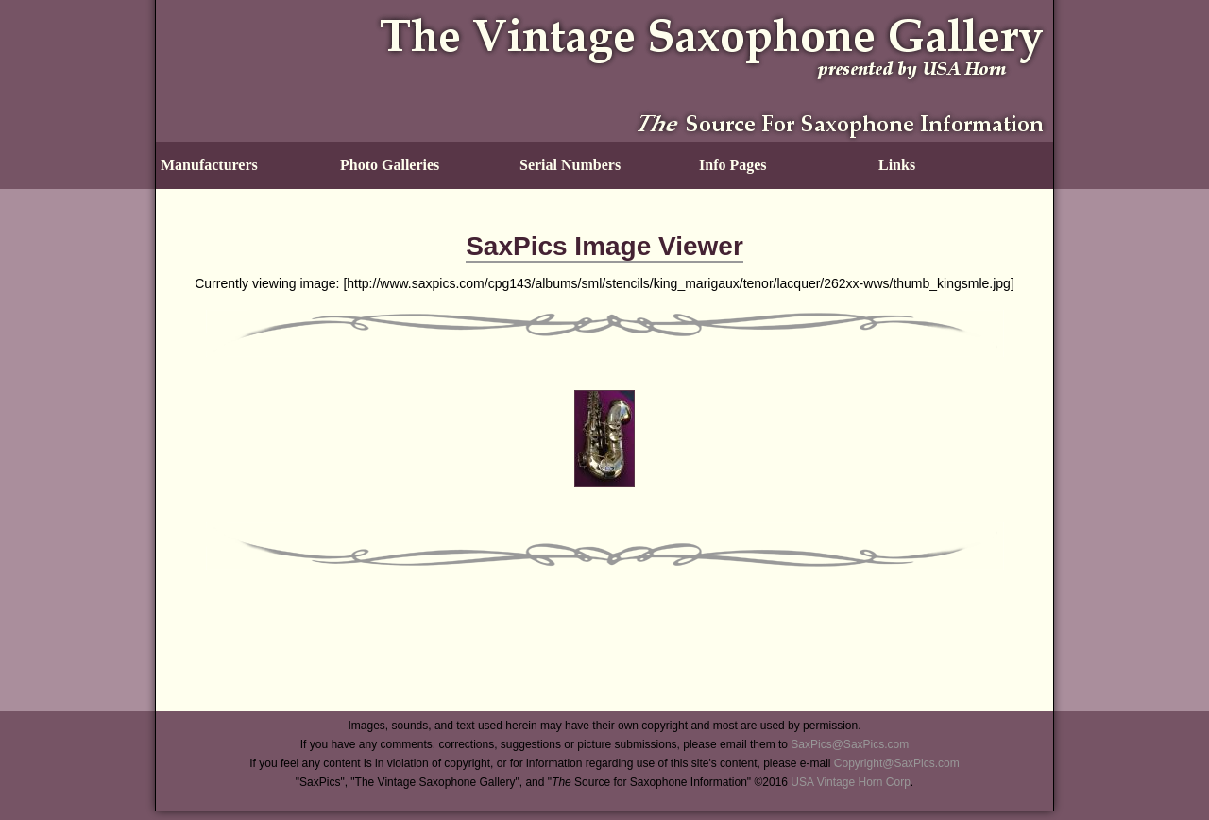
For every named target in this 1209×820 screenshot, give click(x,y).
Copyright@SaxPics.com (897, 763)
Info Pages (733, 165)
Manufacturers (209, 165)
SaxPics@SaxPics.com (850, 744)
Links (896, 165)
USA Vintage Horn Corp (851, 782)
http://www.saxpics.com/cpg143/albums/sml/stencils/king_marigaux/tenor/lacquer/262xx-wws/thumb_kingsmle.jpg (679, 283)
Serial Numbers (570, 165)
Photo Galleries (389, 165)
